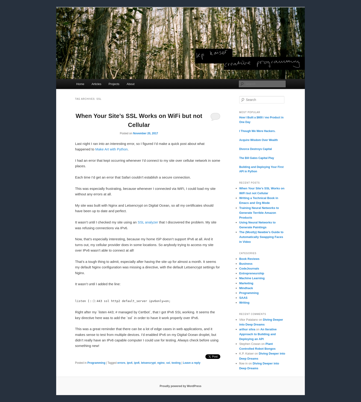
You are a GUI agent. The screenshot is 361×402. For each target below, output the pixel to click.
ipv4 (129, 362)
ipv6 (137, 362)
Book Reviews (249, 259)
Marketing (246, 283)
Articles (96, 84)
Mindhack (246, 288)
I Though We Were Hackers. (257, 131)
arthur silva (247, 329)
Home (80, 84)
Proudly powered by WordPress (180, 386)
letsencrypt (148, 362)
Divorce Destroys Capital (255, 149)
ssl (168, 362)
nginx (161, 362)
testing (176, 362)
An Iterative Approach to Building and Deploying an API (258, 334)
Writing (244, 302)
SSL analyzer (148, 222)
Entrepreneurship (251, 273)
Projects (114, 84)
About (130, 84)
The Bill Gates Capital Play (256, 158)
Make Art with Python (111, 149)
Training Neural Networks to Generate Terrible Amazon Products (259, 212)
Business (246, 263)
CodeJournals (249, 268)
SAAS (243, 297)
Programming (96, 362)
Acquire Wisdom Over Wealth (258, 140)
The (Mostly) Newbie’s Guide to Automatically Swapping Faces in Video (261, 237)
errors (121, 362)
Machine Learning (252, 278)
